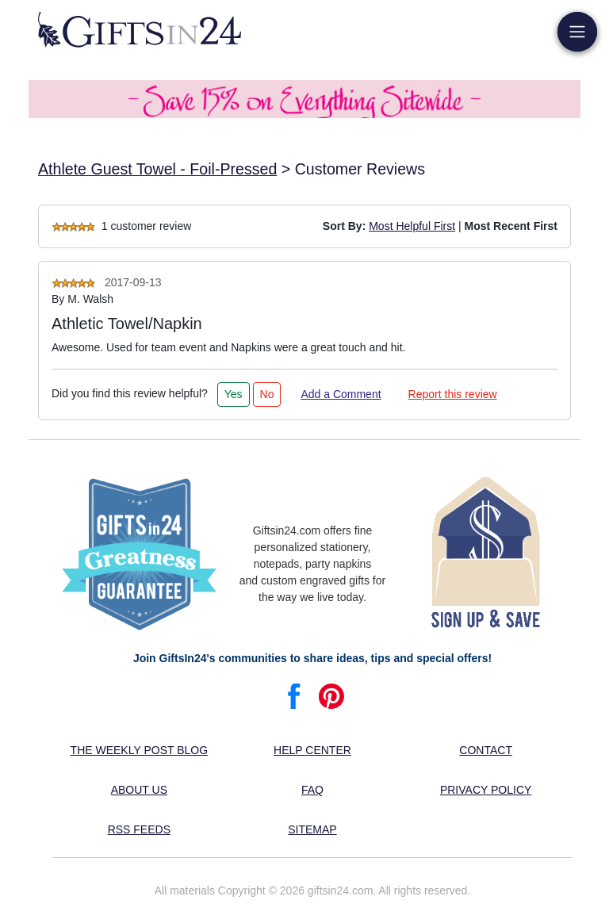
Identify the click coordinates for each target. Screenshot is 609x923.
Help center (312, 750)
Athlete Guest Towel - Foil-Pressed (157, 169)
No (267, 394)
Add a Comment (341, 394)
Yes (233, 394)
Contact (485, 750)
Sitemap (312, 829)
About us (139, 789)
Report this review (452, 394)
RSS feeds (139, 829)
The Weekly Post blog (140, 750)
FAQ (312, 789)
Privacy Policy (485, 789)
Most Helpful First (412, 226)
